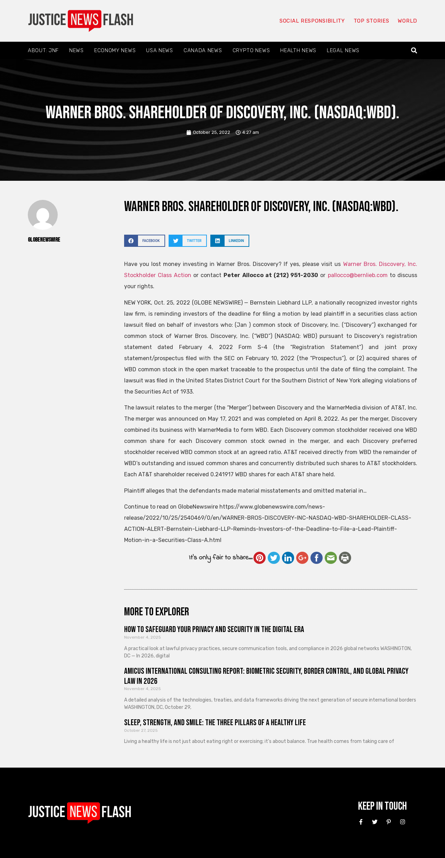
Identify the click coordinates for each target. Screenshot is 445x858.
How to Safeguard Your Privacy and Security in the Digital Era (214, 629)
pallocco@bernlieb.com (358, 275)
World (407, 21)
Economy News (115, 50)
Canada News (203, 50)
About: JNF (43, 50)
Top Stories (371, 21)
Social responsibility (312, 21)
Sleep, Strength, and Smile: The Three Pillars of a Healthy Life (215, 723)
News (76, 50)
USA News (159, 50)
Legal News (343, 50)
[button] (414, 50)
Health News (298, 50)
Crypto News (251, 50)
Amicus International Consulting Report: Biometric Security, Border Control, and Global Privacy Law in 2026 (266, 676)
